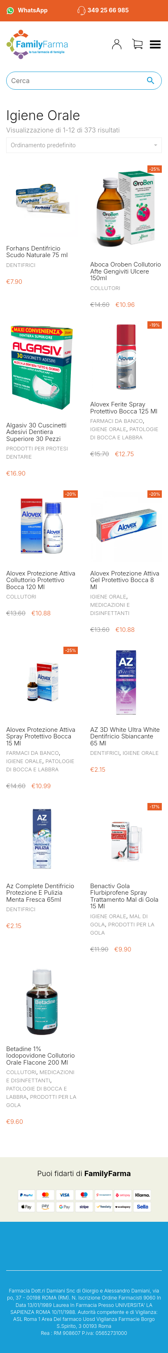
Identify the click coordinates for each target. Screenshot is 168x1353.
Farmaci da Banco (116, 421)
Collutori (105, 288)
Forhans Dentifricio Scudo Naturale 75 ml (37, 251)
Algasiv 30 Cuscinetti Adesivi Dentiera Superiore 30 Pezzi (36, 432)
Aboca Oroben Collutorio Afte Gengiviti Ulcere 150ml (125, 271)
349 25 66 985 (108, 10)
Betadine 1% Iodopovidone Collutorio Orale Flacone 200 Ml (40, 1055)
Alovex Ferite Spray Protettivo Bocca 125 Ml (123, 407)
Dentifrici (20, 265)
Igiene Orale (108, 429)
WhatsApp (27, 11)
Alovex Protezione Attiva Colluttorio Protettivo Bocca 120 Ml (40, 580)
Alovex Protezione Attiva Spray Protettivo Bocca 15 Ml (40, 736)
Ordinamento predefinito (84, 145)
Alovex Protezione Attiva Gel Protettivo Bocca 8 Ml (124, 580)
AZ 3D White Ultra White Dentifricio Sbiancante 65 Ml (125, 736)
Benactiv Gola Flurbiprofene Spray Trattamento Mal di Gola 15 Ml (124, 896)
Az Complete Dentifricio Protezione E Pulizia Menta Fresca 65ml (40, 892)
